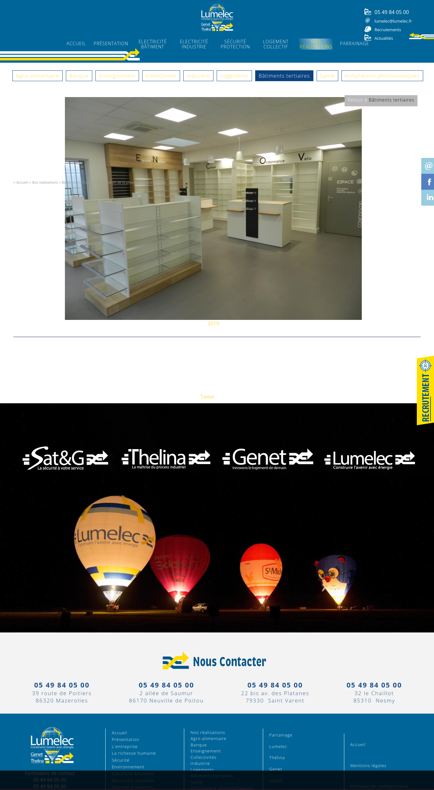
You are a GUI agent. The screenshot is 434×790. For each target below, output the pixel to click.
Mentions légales (368, 765)
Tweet (207, 396)
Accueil (22, 182)
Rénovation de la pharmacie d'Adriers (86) (132, 182)
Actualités (383, 38)
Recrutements (387, 29)
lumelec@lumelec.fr (393, 21)
